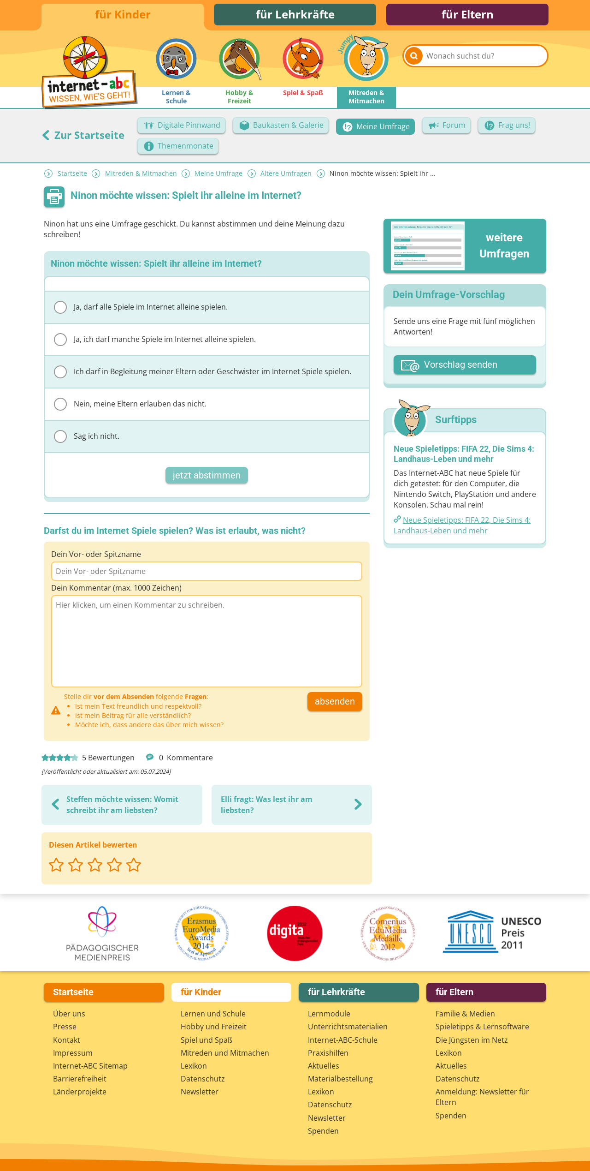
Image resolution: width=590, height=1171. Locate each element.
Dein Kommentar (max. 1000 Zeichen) (116, 589)
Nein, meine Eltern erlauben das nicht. (130, 405)
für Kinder (123, 15)
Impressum (73, 1053)
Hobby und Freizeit (214, 1027)
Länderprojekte (79, 1092)
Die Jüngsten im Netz (472, 1040)
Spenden (323, 1131)
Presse (65, 1027)
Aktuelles (323, 1066)
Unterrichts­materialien (348, 1027)
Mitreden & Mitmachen (141, 175)
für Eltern (468, 15)
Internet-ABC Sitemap (90, 1066)
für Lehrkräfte (295, 15)
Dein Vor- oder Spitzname (96, 555)
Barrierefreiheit (79, 1079)
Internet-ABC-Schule (343, 1040)
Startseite (72, 175)
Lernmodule (329, 1014)
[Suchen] (414, 61)
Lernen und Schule (213, 1014)
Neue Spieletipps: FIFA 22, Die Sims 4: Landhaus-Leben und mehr (462, 526)
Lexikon (194, 1066)
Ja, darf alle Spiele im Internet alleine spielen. (141, 308)
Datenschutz (203, 1079)
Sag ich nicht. (86, 437)
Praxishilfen (328, 1053)
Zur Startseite (82, 136)
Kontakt (66, 1040)
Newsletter (199, 1092)
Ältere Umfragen (286, 175)
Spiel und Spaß (206, 1040)
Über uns (69, 1014)
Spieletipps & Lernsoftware (482, 1027)
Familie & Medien (465, 1014)
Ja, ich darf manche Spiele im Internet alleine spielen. (155, 341)
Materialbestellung (340, 1079)
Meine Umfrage (218, 175)
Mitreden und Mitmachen (225, 1053)
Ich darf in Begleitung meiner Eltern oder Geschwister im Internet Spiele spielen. (202, 373)
